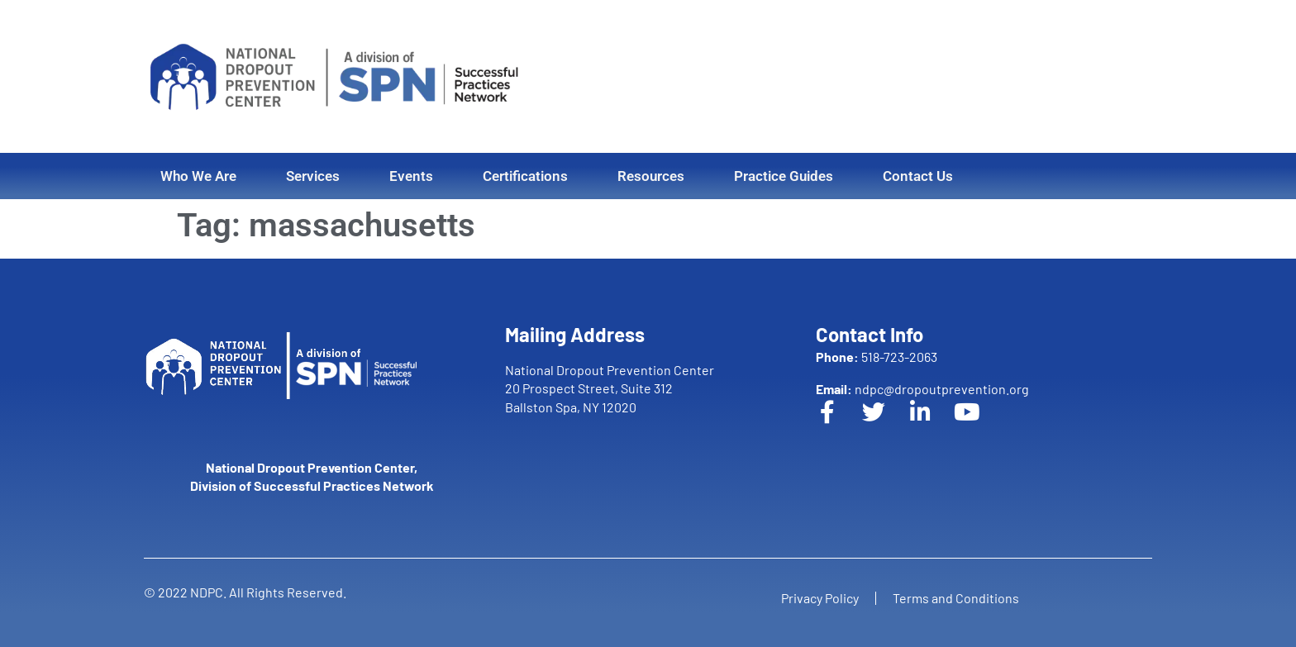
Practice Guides (783, 176)
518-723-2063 (876, 356)
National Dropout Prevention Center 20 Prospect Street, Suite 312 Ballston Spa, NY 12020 (609, 388)
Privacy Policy (820, 598)
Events (411, 176)
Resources (650, 176)
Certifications (525, 176)
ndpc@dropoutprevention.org (922, 389)
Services (313, 176)
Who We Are (198, 176)
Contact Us (918, 176)
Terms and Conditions (956, 598)
